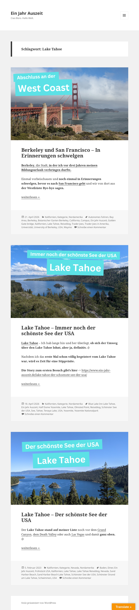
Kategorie (62, 217)
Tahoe (39, 410)
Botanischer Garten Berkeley (53, 220)
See (33, 410)
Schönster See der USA (83, 574)
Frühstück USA (42, 571)
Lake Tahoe (53, 223)
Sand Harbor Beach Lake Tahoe (53, 574)
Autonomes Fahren (98, 217)
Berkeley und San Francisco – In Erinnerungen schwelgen (60, 152)
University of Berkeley (45, 227)
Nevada (75, 567)
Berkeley (32, 220)
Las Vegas (77, 534)
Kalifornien (50, 217)
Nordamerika (76, 217)
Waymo (68, 227)
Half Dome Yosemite (49, 407)
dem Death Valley (44, 534)
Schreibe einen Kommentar (91, 227)
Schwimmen (44, 578)
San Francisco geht (72, 183)
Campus (85, 220)
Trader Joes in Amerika (97, 223)
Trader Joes (78, 223)
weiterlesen (30, 197)
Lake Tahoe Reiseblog (88, 571)
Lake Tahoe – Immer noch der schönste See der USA (58, 330)
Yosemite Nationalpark (86, 410)
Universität (27, 227)
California (75, 220)
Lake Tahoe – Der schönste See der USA (64, 517)
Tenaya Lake (50, 410)
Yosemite (68, 410)
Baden (103, 567)
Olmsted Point (81, 407)
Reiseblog (65, 223)
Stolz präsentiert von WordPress (38, 603)
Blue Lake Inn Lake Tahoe (101, 403)
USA (60, 227)
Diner (110, 567)
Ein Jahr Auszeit (27, 13)
